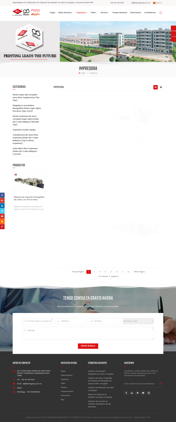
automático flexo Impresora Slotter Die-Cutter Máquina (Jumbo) (25, 151)
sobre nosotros (65, 12)
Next (45, 190)
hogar (82, 73)
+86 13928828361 (33, 392)
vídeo (93, 12)
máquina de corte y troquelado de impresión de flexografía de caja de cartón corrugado (100, 381)
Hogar (52, 12)
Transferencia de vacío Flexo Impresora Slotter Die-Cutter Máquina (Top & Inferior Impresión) (25, 139)
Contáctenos (150, 12)
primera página (78, 272)
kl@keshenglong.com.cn (141, 3)
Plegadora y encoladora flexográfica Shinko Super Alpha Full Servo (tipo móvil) (27, 108)
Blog (62, 399)
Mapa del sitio (140, 417)
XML (148, 417)
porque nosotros (120, 12)
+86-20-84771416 (117, 3)
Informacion (65, 395)
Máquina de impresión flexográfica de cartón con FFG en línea (29, 198)
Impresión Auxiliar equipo (24, 129)
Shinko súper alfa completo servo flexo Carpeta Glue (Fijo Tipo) (26, 97)
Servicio (104, 12)
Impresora (81, 12)
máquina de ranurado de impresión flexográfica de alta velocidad (99, 404)
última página (139, 272)
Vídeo (63, 383)
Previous (14, 190)
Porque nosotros (67, 391)
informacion (135, 12)
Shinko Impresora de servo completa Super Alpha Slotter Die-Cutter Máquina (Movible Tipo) (26, 120)
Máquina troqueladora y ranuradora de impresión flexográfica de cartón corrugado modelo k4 (129, 139)
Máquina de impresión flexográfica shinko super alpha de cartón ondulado (129, 251)
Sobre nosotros (66, 375)
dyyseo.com (127, 417)
